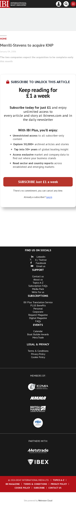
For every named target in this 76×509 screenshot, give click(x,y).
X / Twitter (38, 259)
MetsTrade (38, 337)
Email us (38, 266)
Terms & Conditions (38, 350)
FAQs (38, 321)
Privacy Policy (38, 354)
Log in (49, 197)
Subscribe (39, 487)
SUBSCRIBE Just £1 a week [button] (38, 182)
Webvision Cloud (45, 500)
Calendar (38, 331)
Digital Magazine (38, 318)
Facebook (38, 263)
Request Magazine (38, 314)
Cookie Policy (38, 357)
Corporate (38, 311)
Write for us (38, 292)
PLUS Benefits (38, 305)
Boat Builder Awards (38, 334)
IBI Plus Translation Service (38, 302)
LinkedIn (38, 256)
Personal (38, 308)
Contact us (38, 276)
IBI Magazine (13, 484)
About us (38, 279)
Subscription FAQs (38, 285)
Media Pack (38, 288)
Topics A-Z (38, 282)
